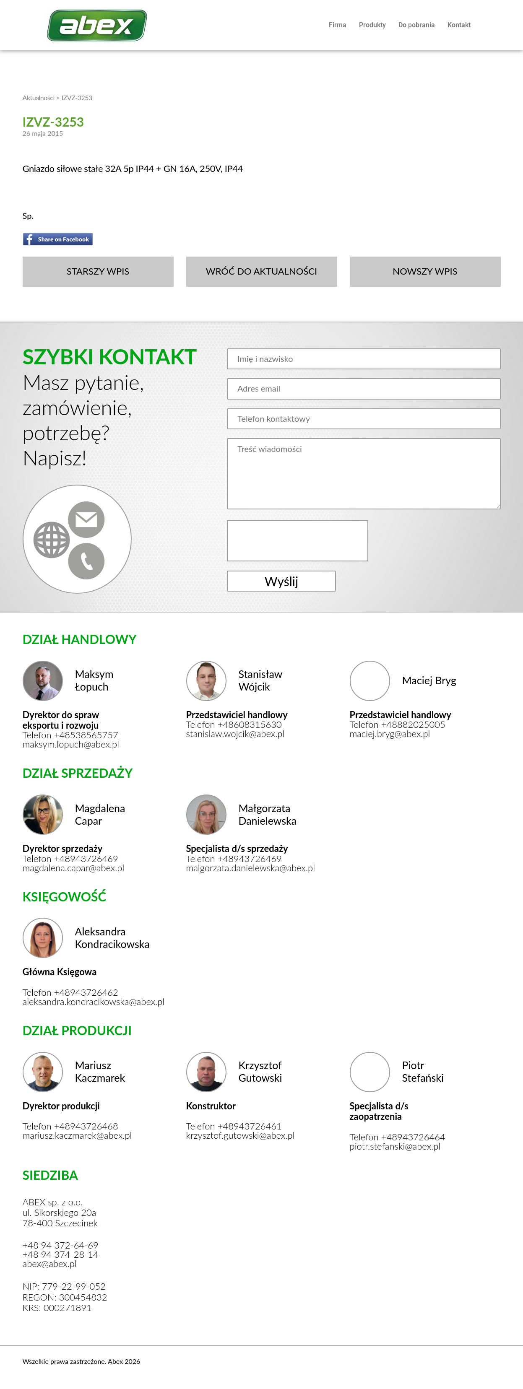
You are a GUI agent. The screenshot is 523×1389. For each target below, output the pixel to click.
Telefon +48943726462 (70, 992)
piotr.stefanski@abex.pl (395, 1146)
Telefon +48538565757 (70, 735)
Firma (337, 25)
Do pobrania (416, 25)
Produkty (372, 25)
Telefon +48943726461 (234, 1126)
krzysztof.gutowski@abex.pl (239, 1135)
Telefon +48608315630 (234, 724)
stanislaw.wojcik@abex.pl (235, 733)
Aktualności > (41, 97)
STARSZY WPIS (98, 271)
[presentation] (298, 540)
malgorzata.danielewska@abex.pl (239, 867)
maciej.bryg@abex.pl (390, 733)
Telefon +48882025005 (397, 724)
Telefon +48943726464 (397, 1137)
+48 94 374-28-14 (61, 1254)
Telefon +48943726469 (70, 858)
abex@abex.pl (50, 1263)
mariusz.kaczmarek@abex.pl (76, 1135)
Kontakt (459, 25)
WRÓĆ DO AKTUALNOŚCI (261, 271)
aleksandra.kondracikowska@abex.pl (76, 1001)
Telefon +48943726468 (70, 1126)
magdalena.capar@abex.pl (74, 867)
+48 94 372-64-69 (61, 1245)
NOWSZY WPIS (425, 271)
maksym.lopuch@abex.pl (71, 744)
